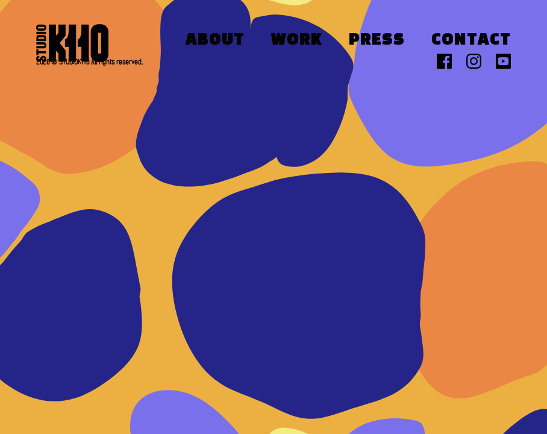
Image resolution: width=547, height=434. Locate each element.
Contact (471, 40)
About (215, 40)
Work (296, 40)
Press (377, 40)
